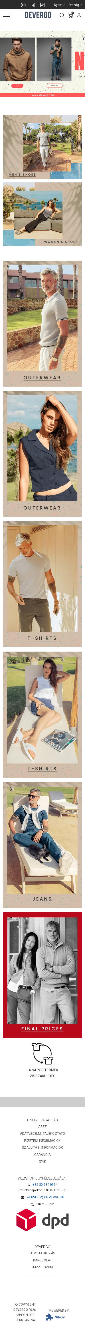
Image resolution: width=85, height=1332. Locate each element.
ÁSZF (42, 1127)
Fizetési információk (42, 1141)
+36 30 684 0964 (44, 1185)
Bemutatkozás (42, 1253)
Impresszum (42, 1267)
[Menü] (6, 15)
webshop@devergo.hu (45, 1197)
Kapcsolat (42, 1260)
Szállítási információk (42, 1148)
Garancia (42, 1155)
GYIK (42, 1162)
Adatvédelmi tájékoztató (42, 1134)
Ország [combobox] (75, 5)
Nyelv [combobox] (59, 5)
